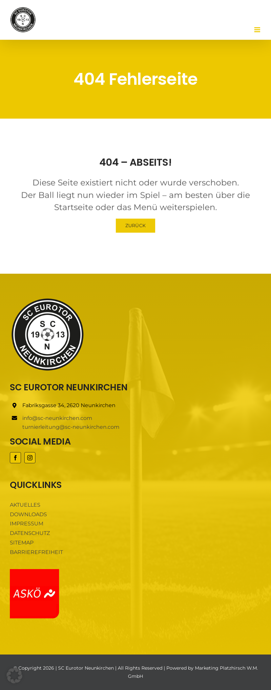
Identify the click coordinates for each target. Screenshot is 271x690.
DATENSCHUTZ (30, 533)
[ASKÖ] (34, 571)
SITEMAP (21, 543)
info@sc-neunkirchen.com (57, 418)
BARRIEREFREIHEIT (36, 552)
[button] (14, 675)
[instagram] (29, 457)
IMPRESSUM (26, 523)
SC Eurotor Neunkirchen (86, 668)
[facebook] (15, 457)
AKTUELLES (25, 505)
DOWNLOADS (28, 514)
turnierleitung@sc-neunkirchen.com (70, 427)
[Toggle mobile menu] (257, 29)
